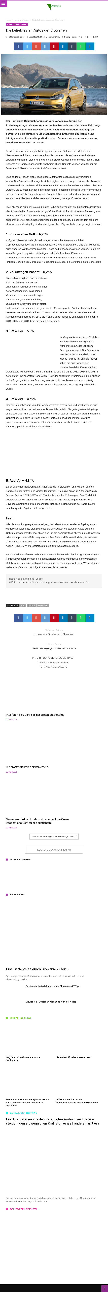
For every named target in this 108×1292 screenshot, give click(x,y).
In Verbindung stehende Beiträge (52, 658)
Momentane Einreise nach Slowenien (54, 632)
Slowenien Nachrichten (79, 1284)
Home (8, 20)
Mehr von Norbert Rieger (53, 662)
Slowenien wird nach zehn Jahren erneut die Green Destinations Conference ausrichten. (26, 765)
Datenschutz (54, 1260)
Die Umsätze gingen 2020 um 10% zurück (54, 646)
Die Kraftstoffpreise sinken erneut (77, 710)
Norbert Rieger (17, 37)
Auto (22, 605)
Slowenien (42, 605)
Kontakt (54, 1252)
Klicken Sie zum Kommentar (54, 796)
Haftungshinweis (54, 1267)
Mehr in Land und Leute (52, 667)
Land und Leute (22, 20)
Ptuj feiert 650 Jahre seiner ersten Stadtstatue (27, 712)
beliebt (31, 605)
